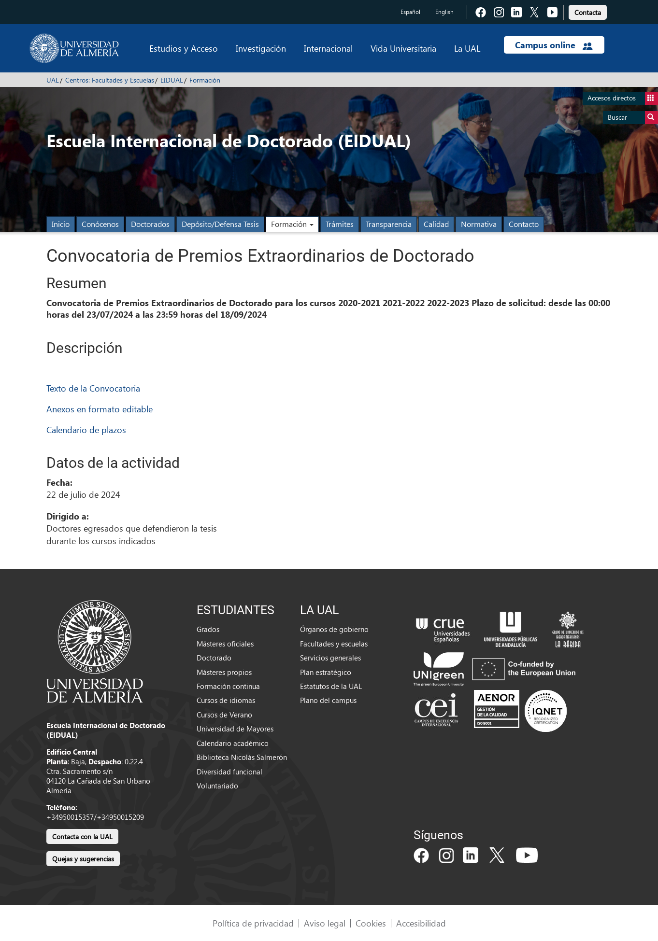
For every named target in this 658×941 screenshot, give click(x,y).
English (444, 11)
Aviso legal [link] (324, 923)
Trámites (340, 224)
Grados (208, 629)
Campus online (554, 45)
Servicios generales (330, 657)
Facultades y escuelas (334, 643)
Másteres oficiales (225, 643)
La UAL (467, 48)
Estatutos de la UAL (331, 686)
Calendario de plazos (86, 429)
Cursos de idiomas (226, 700)
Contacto (524, 224)
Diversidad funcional (229, 771)
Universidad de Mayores (235, 728)
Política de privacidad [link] (253, 923)
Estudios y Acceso (183, 48)
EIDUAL (171, 79)
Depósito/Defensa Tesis (220, 224)
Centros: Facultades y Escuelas (109, 79)
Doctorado (214, 657)
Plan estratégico (325, 672)
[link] (588, 11)
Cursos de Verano (224, 714)
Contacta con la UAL (82, 836)
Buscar (633, 117)
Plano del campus (328, 700)
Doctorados (150, 224)
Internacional (328, 48)
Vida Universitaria (403, 48)
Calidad (436, 224)
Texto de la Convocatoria (93, 388)
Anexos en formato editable (99, 409)
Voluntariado (217, 785)
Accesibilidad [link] (421, 923)
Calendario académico (233, 743)
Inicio (61, 224)
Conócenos (100, 224)
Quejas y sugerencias (83, 858)
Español (410, 11)
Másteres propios (224, 672)
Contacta (587, 12)
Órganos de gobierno (334, 629)
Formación (204, 79)
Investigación (261, 48)
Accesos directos (622, 98)
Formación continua (228, 686)
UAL (52, 79)
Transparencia (389, 224)
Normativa (479, 224)
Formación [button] (292, 224)
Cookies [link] (371, 923)
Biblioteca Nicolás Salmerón (242, 757)
